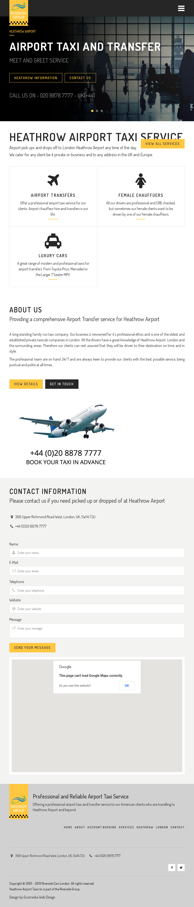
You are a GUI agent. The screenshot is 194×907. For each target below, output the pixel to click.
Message (15, 619)
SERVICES (126, 827)
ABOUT (80, 827)
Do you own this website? (75, 685)
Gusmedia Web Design (39, 897)
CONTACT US (80, 78)
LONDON (162, 827)
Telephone (16, 581)
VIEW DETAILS (26, 384)
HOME (68, 827)
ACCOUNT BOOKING (101, 827)
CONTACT (178, 827)
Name (13, 544)
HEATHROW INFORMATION (35, 78)
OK (127, 686)
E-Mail (13, 562)
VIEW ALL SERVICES (163, 144)
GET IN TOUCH (62, 384)
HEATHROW (145, 827)
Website (15, 600)
